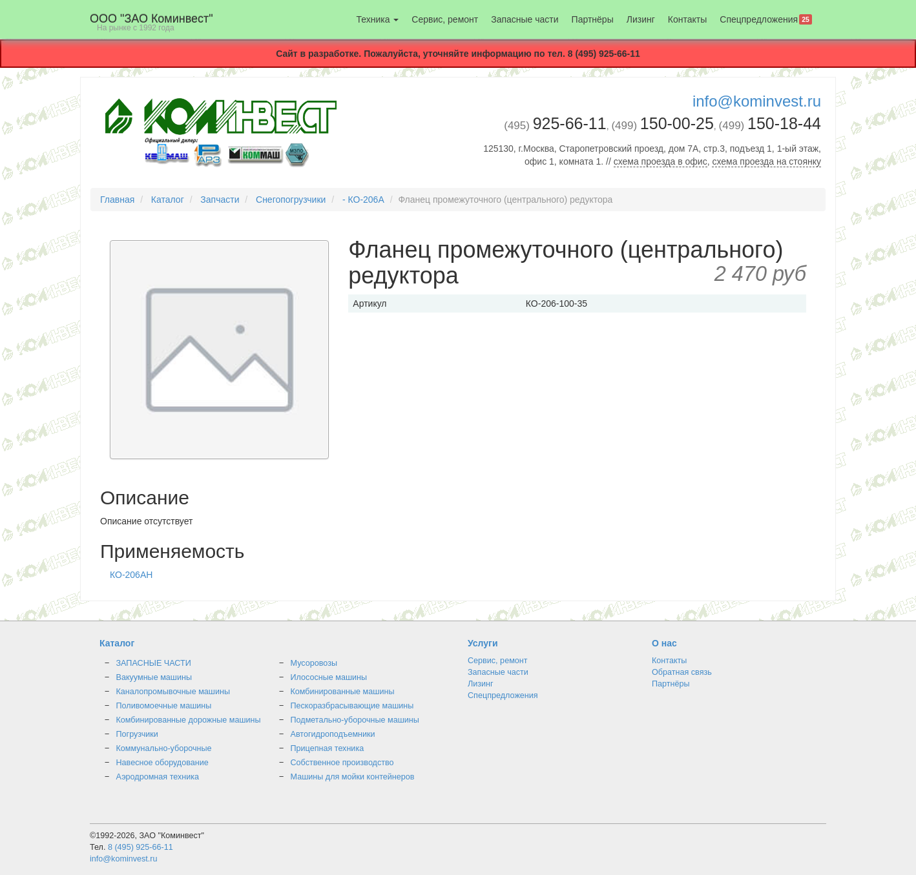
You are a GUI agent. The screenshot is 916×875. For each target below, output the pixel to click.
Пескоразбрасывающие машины (352, 705)
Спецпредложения (766, 19)
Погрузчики (137, 734)
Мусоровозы (314, 663)
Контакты (687, 19)
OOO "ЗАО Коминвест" (151, 22)
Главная (117, 199)
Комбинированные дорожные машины (188, 720)
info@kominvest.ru (756, 101)
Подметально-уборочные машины (355, 720)
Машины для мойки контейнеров (353, 776)
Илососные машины (329, 677)
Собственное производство (342, 762)
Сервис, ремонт (444, 19)
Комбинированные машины (343, 691)
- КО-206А (363, 199)
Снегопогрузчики (291, 199)
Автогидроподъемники (333, 734)
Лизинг (641, 19)
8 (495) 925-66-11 (140, 847)
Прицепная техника (327, 748)
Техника (377, 19)
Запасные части (524, 19)
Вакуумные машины (154, 677)
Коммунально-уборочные (164, 748)
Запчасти (219, 199)
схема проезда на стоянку (766, 161)
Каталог (167, 199)
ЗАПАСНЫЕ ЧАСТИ (153, 663)
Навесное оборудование (162, 762)
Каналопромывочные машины (173, 691)
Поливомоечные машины (164, 705)
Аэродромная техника (158, 776)
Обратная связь (682, 672)
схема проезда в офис (660, 161)
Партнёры (593, 19)
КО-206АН (131, 575)
